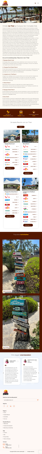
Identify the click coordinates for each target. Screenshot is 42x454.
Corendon (34, 195)
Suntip (17, 154)
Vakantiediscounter (14, 157)
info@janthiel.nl (8, 445)
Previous (3, 373)
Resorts (20, 126)
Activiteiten (6, 416)
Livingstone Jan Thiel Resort (10, 74)
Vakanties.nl (15, 149)
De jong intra (33, 221)
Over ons (5, 418)
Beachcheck (16, 151)
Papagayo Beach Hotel (8, 60)
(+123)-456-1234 (8, 447)
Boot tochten (6, 347)
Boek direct (10, 216)
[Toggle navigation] (38, 3)
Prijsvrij (35, 156)
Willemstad (6, 423)
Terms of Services (7, 438)
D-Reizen (16, 164)
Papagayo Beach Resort (9, 89)
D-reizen (34, 201)
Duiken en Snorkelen (7, 291)
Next (39, 373)
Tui (17, 146)
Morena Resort (7, 82)
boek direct (10, 168)
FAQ (4, 434)
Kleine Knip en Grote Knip (8, 427)
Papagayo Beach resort (10, 143)
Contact (5, 432)
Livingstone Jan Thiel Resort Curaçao (29, 192)
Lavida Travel (15, 162)
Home (5, 412)
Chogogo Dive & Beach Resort (11, 67)
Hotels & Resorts (7, 414)
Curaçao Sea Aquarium (8, 425)
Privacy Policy (6, 436)
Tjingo (17, 204)
